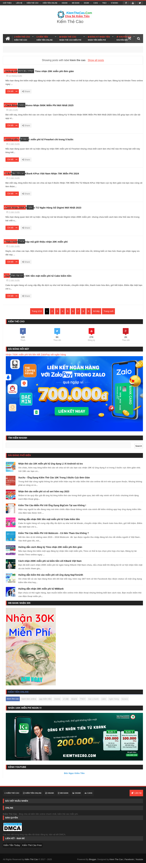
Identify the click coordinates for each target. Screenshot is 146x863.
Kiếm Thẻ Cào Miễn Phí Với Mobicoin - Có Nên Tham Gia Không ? (53, 533)
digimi (30, 207)
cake (7, 275)
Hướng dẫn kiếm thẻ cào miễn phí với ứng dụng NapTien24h (50, 575)
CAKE (95, 3)
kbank (7, 173)
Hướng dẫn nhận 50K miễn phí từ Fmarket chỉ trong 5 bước (92, 139)
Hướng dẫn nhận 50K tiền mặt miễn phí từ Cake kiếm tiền (91, 275)
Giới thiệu (7, 3)
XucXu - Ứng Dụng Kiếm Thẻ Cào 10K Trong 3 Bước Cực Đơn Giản (54, 477)
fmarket (24, 139)
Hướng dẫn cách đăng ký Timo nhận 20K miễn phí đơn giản (92, 71)
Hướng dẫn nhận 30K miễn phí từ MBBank (41, 588)
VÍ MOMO (114, 3)
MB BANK (75, 3)
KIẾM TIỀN (45, 38)
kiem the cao (10, 71)
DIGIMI (86, 3)
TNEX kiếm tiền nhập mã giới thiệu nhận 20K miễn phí (89, 241)
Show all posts (96, 60)
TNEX (104, 3)
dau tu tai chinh (12, 139)
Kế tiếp (96, 311)
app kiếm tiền (45, 699)
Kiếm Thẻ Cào (33, 3)
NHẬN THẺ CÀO (70, 38)
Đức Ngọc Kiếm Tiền (74, 773)
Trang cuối (108, 311)
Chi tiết (65, 91)
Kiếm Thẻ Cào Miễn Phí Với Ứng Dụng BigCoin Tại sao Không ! (52, 505)
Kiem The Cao (116, 858)
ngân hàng (114, 699)
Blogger (92, 858)
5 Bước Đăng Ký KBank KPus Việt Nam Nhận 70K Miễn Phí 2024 (94, 173)
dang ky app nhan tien (15, 207)
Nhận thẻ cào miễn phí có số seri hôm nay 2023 (43, 491)
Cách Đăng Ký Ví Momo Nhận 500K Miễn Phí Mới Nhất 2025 (92, 105)
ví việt (65, 699)
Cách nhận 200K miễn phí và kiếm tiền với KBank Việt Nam (50, 561)
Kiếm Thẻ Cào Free (32, 845)
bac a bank (93, 699)
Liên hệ (19, 3)
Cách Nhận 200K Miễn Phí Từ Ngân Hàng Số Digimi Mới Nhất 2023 (96, 207)
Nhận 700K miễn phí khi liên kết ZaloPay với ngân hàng (36, 354)
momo (21, 105)
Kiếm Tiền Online (50, 3)
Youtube (139, 858)
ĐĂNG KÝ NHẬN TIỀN (99, 38)
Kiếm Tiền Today (12, 845)
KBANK (65, 3)
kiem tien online (26, 71)
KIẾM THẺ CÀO (22, 38)
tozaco (125, 699)
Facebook (129, 858)
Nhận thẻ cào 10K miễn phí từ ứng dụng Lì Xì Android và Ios (50, 463)
